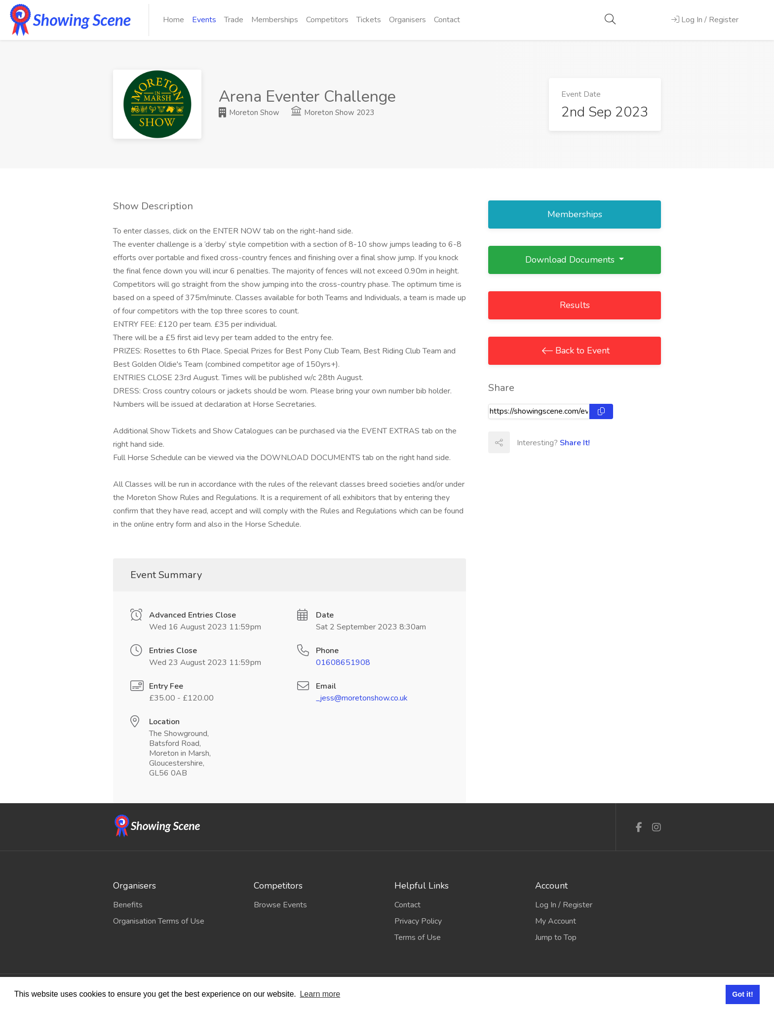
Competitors (327, 19)
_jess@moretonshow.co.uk (362, 698)
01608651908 (343, 662)
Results (575, 305)
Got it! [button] (742, 994)
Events (204, 19)
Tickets (368, 19)
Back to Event (581, 350)
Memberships (274, 19)
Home (173, 19)
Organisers (407, 19)
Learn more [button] (320, 994)
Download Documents (571, 260)
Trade (233, 19)
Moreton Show (249, 112)
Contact (447, 19)
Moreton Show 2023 (332, 112)
